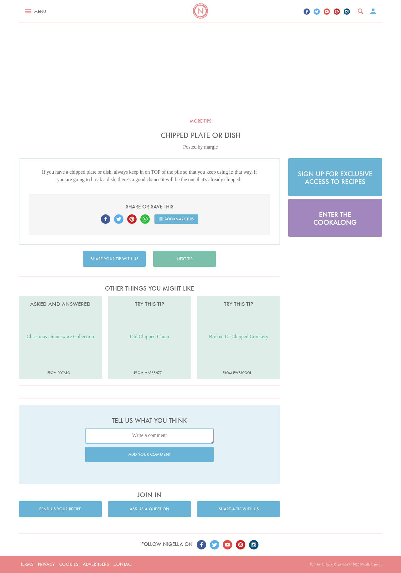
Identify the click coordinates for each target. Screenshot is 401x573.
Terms (27, 564)
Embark (326, 564)
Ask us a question (149, 509)
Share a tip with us (239, 509)
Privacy (46, 564)
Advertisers (96, 564)
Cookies (68, 564)
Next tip (184, 258)
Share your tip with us (114, 258)
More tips (200, 121)
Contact (123, 564)
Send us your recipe (60, 509)
